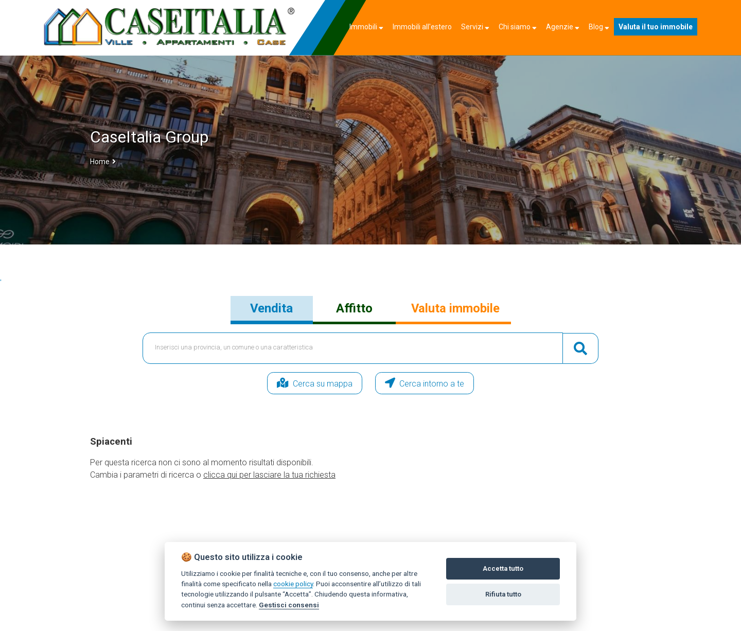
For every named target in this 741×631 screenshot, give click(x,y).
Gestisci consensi (289, 605)
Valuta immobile (455, 308)
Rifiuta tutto (503, 594)
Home (100, 161)
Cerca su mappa (300, 383)
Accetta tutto (503, 568)
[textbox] (353, 348)
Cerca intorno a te (440, 383)
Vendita (271, 308)
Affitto (354, 308)
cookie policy (293, 584)
